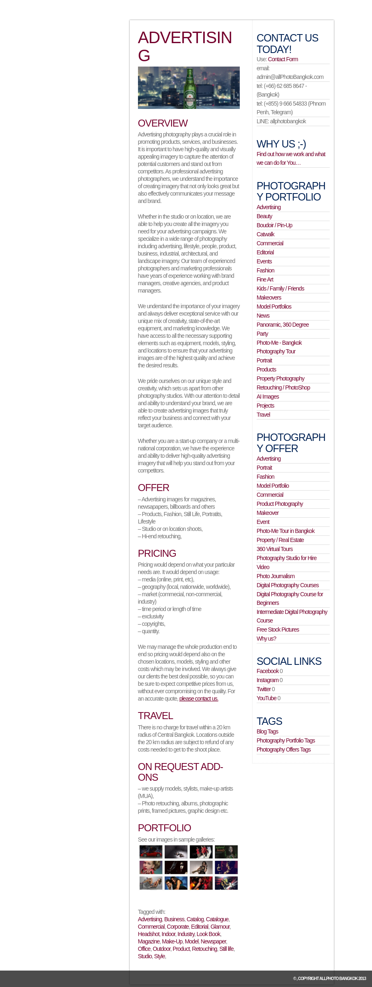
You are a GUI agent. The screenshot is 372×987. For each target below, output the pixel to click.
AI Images (268, 396)
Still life (226, 948)
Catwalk (265, 234)
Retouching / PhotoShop (283, 387)
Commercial (151, 926)
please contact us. (198, 698)
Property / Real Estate (280, 540)
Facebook (267, 671)
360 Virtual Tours (275, 549)
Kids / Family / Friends (280, 288)
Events (264, 261)
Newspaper (213, 941)
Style (159, 956)
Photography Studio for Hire (287, 558)
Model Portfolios (274, 306)
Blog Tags (267, 731)
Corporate (177, 926)
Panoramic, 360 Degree (283, 324)
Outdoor (161, 948)
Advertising (150, 919)
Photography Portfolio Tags (286, 740)
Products (266, 369)
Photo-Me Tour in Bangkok (286, 531)
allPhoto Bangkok (338, 978)
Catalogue (217, 919)
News (263, 315)
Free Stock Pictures (278, 629)
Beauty (264, 216)
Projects (265, 405)
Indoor (168, 934)
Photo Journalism (275, 576)
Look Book (208, 934)
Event (263, 522)
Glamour (220, 926)
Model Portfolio (273, 485)
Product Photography (280, 503)
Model (191, 941)
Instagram (267, 680)
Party (262, 333)
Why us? (266, 638)
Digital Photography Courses (288, 585)
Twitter (264, 689)
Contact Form (283, 59)
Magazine (149, 941)
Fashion (265, 270)
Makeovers (269, 297)
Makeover (267, 513)
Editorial (199, 926)
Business (174, 919)
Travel (263, 414)
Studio (145, 956)
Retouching (204, 948)
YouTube (266, 698)
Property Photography (280, 378)
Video (263, 567)
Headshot (148, 934)
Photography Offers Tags (283, 749)
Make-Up (172, 941)
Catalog (194, 919)
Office (144, 948)
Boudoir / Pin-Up (274, 225)
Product (181, 948)
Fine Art (265, 279)
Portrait (264, 360)
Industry (185, 934)
